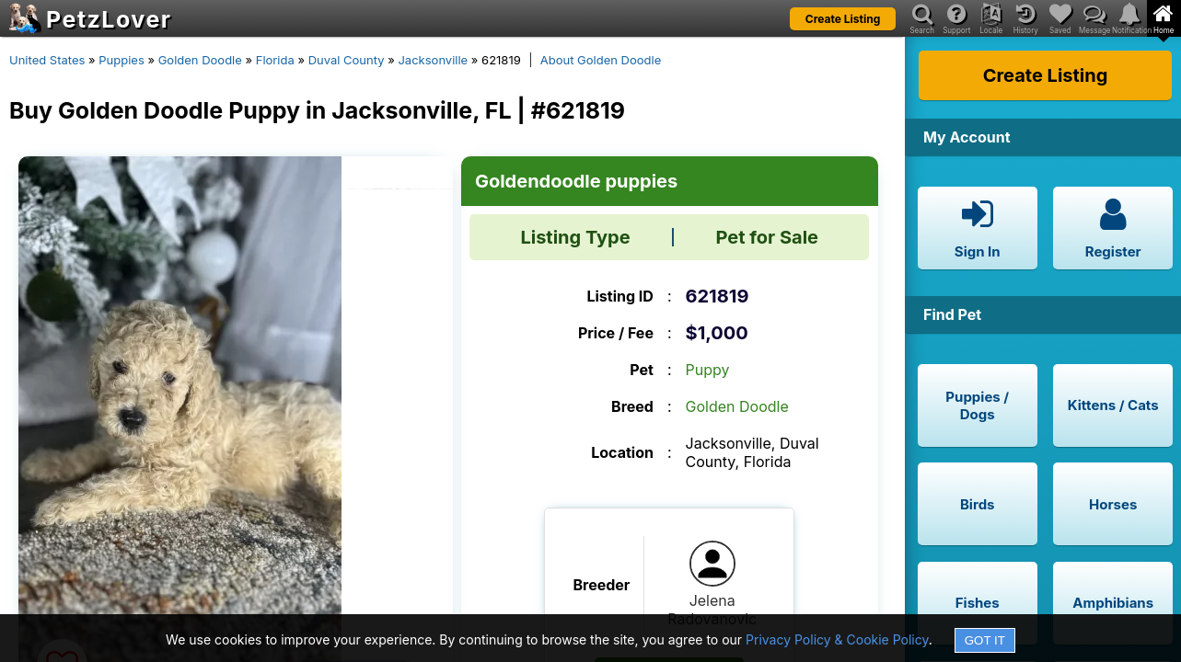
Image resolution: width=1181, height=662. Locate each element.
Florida (275, 59)
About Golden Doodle (601, 59)
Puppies (121, 59)
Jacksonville (433, 59)
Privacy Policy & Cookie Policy (837, 639)
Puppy (708, 369)
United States (47, 59)
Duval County (346, 59)
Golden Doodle (200, 59)
